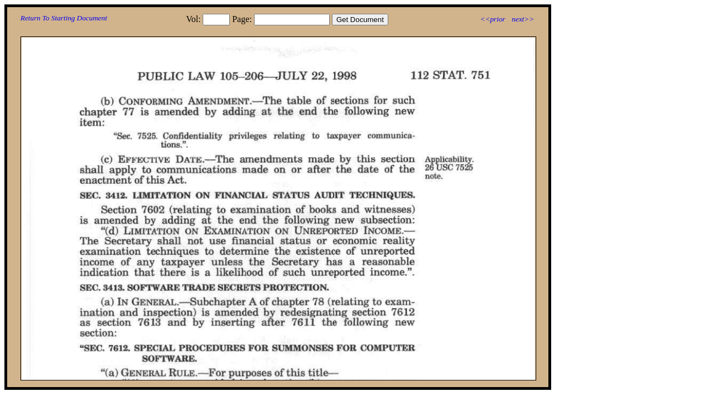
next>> (523, 19)
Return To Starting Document (63, 18)
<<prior (492, 19)
